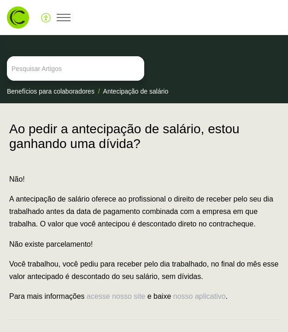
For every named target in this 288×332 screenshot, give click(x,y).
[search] (144, 68)
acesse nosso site (116, 296)
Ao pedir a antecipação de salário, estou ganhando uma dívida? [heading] (124, 136)
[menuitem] (46, 17)
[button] (46, 17)
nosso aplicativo (199, 296)
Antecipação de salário (136, 91)
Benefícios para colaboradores (50, 91)
